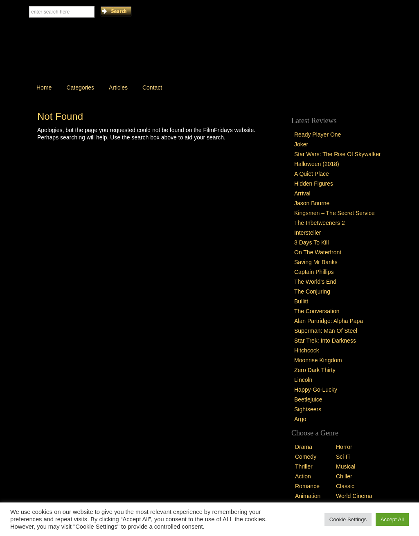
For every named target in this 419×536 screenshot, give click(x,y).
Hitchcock (306, 350)
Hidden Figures (313, 183)
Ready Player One (317, 134)
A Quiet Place (311, 173)
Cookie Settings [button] (348, 519)
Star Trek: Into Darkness (325, 340)
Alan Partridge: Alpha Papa (328, 321)
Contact (152, 87)
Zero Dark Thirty (315, 370)
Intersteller (307, 232)
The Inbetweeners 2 (319, 223)
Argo (300, 419)
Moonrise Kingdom (318, 360)
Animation (307, 496)
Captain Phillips (314, 272)
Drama (303, 447)
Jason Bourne (311, 203)
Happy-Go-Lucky (315, 389)
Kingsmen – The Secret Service (334, 213)
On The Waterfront (317, 252)
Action (303, 476)
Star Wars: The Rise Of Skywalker (337, 154)
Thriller (304, 466)
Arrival (302, 193)
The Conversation (317, 311)
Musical (345, 466)
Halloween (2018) (316, 164)
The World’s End (315, 281)
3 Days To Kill (311, 242)
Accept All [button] (392, 519)
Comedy (305, 456)
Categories (80, 87)
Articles (118, 87)
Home (44, 87)
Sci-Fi (343, 456)
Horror (344, 447)
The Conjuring (312, 291)
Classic (345, 486)
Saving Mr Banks (316, 262)
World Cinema (354, 496)
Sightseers (307, 409)
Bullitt (301, 301)
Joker (301, 144)
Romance (307, 486)
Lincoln (303, 380)
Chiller (344, 476)
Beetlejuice (308, 399)
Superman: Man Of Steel (325, 330)
